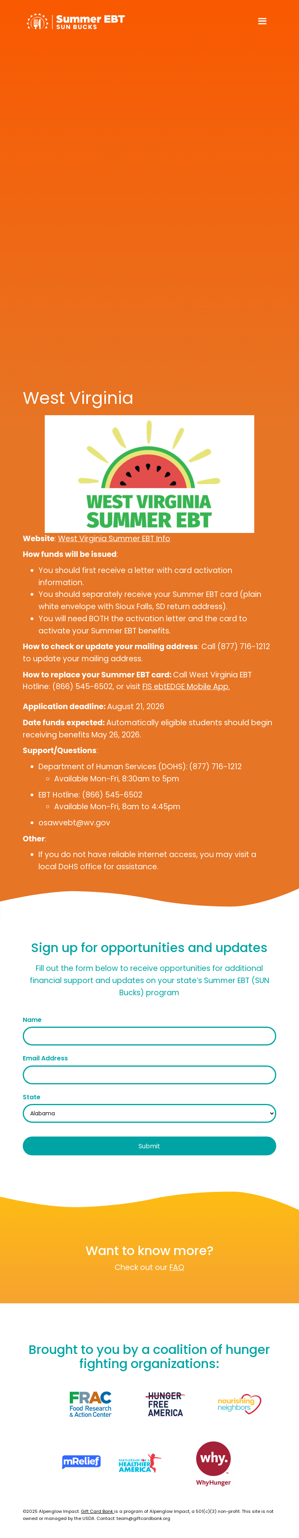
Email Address (45, 1058)
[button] (262, 21)
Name (32, 1019)
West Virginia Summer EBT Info (114, 538)
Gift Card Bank (97, 1511)
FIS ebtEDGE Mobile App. (186, 686)
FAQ (177, 1267)
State (31, 1097)
